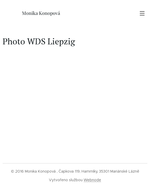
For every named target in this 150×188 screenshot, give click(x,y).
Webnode (92, 180)
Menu (142, 13)
